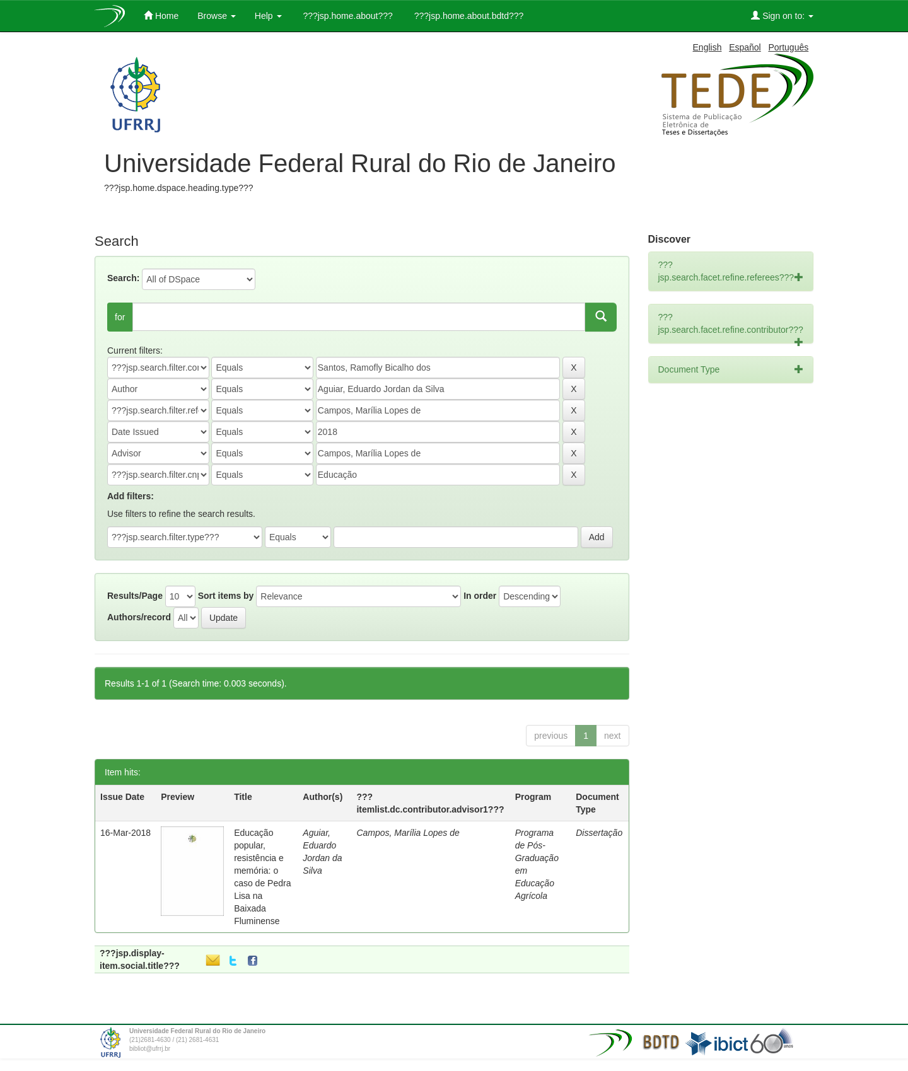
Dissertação (599, 833)
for (120, 317)
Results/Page (135, 596)
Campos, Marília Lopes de (407, 833)
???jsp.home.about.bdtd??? (467, 16)
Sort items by (226, 596)
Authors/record (139, 617)
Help (268, 16)
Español (745, 47)
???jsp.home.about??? (347, 16)
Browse (216, 16)
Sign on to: (782, 15)
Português (788, 47)
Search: (123, 278)
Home (161, 15)
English (707, 47)
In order (479, 596)
